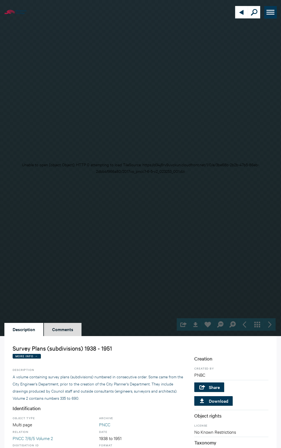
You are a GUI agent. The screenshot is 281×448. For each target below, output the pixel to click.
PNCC (104, 424)
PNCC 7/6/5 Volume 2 (33, 438)
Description (24, 329)
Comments (62, 329)
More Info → (26, 356)
